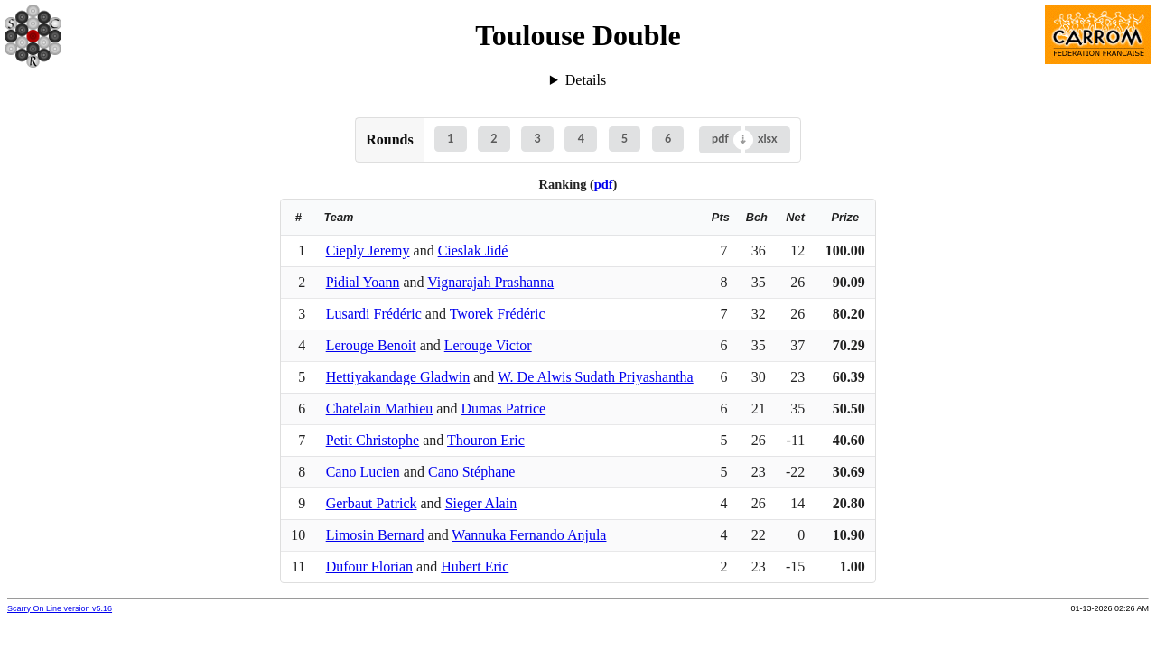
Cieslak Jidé (473, 250)
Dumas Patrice (503, 408)
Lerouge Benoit (371, 345)
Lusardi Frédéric (374, 313)
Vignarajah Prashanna (490, 282)
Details (585, 80)
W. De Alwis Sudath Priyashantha (596, 377)
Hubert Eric (474, 566)
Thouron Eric (486, 440)
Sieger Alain (481, 503)
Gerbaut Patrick (371, 503)
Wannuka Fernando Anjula (529, 535)
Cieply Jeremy (368, 250)
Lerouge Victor (488, 345)
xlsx (768, 138)
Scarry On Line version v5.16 (59, 608)
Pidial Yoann (363, 282)
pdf (720, 138)
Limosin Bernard (375, 535)
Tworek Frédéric (497, 313)
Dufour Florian (369, 566)
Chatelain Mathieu (380, 408)
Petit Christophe (373, 440)
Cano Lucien (363, 471)
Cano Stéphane (471, 471)
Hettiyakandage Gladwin (398, 377)
